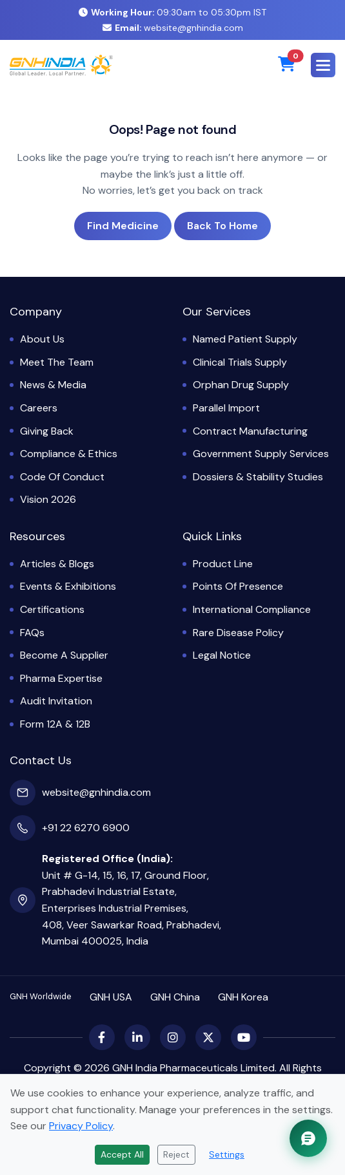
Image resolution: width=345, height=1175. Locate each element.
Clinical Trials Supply (240, 362)
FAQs (32, 632)
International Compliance (252, 609)
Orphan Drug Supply (241, 384)
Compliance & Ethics (68, 453)
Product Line (223, 563)
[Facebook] (102, 1037)
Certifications (52, 609)
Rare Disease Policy (238, 632)
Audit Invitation (56, 701)
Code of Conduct (62, 477)
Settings (226, 1154)
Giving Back (47, 431)
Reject (176, 1154)
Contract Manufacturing (250, 431)
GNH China (175, 997)
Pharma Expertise (61, 678)
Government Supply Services (261, 453)
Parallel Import (226, 408)
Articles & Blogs (57, 563)
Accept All (122, 1154)
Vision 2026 (48, 499)
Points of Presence (238, 586)
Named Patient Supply (245, 339)
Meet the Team (57, 362)
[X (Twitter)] (208, 1037)
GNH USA (111, 997)
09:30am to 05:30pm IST (172, 12)
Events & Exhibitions (68, 586)
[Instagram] (173, 1037)
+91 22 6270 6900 (86, 827)
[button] (323, 65)
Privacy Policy (81, 1126)
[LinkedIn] (137, 1037)
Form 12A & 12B (55, 724)
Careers (38, 408)
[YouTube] (244, 1037)
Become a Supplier (64, 655)
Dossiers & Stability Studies (258, 477)
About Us (42, 339)
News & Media (53, 384)
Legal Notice (222, 655)
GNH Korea (243, 997)
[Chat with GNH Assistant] (308, 1138)
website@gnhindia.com (173, 27)
